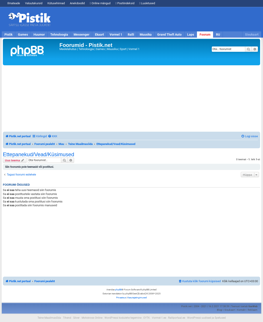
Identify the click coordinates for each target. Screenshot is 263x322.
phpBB (118, 289)
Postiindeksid (125, 3)
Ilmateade (13, 3)
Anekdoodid (77, 3)
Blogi (219, 310)
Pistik (8, 34)
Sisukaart (252, 34)
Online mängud (100, 3)
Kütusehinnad (56, 3)
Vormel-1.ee (159, 317)
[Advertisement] (157, 19)
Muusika (146, 34)
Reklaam (252, 310)
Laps (190, 34)
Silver (76, 317)
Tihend (67, 317)
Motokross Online (92, 317)
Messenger (81, 34)
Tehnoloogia (59, 34)
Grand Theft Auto (169, 34)
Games (23, 34)
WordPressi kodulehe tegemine (122, 317)
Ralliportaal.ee (176, 317)
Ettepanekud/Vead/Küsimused (38, 154)
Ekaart (99, 34)
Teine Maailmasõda (49, 317)
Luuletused (147, 3)
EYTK (146, 317)
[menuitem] (52, 136)
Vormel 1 (116, 34)
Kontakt (241, 310)
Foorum (205, 34)
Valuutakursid (33, 3)
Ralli (131, 34)
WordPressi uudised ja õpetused (206, 317)
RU (218, 34)
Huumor (39, 34)
